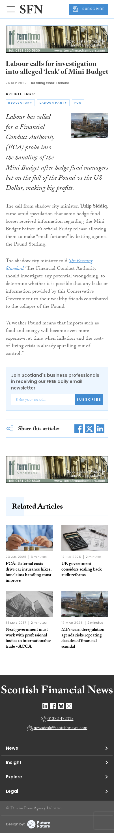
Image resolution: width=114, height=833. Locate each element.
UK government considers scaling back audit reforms (81, 569)
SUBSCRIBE (88, 9)
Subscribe (88, 399)
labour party (53, 103)
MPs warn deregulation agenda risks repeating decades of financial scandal (82, 638)
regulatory (20, 103)
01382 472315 (61, 719)
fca (77, 103)
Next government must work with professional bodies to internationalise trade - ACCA (28, 638)
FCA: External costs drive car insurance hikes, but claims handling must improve (28, 572)
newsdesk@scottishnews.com (60, 728)
